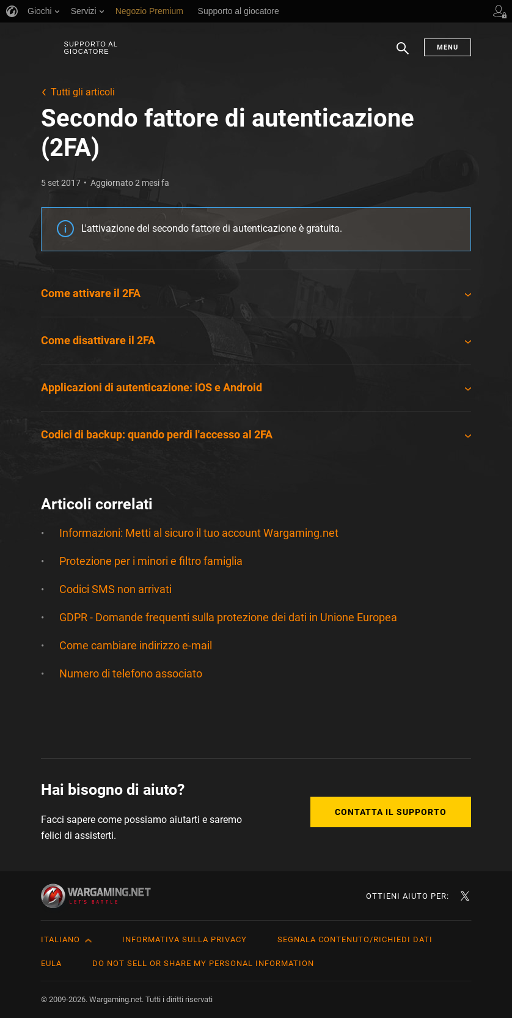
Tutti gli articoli (83, 92)
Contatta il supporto (391, 812)
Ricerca (402, 54)
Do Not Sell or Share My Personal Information (203, 963)
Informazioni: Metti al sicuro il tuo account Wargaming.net (198, 532)
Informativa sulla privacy (184, 939)
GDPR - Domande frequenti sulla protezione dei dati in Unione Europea (228, 617)
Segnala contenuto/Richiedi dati (355, 939)
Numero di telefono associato (130, 673)
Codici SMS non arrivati (115, 589)
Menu (447, 47)
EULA (51, 963)
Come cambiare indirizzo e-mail (135, 645)
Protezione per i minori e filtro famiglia (151, 561)
